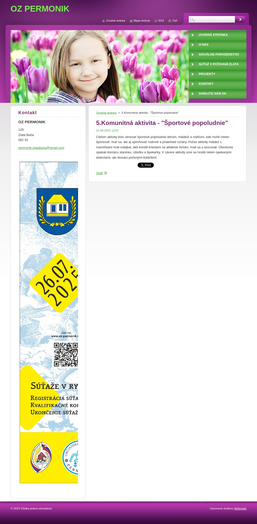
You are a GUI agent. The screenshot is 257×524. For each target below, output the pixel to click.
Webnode (240, 508)
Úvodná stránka (106, 112)
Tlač (174, 20)
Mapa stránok (142, 20)
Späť (99, 173)
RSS (161, 20)
